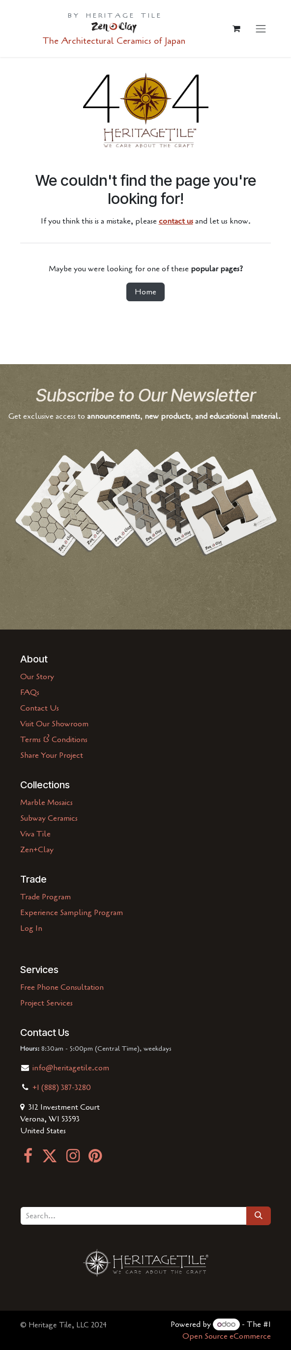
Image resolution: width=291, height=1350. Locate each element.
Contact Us (39, 708)
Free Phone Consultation (62, 987)
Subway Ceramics (49, 818)
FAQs (29, 692)
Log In (31, 928)
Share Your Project (51, 755)
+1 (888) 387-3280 (61, 1087)
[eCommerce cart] (236, 28)
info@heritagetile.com (69, 1068)
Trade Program (45, 896)
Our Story (37, 676)
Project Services (46, 1003)
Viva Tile (35, 834)
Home (145, 292)
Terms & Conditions (53, 739)
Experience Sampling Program (71, 912)
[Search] (258, 1215)
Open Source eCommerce (226, 1336)
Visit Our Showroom (54, 723)
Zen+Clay (37, 849)
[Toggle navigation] (261, 28)
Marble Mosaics (46, 802)
